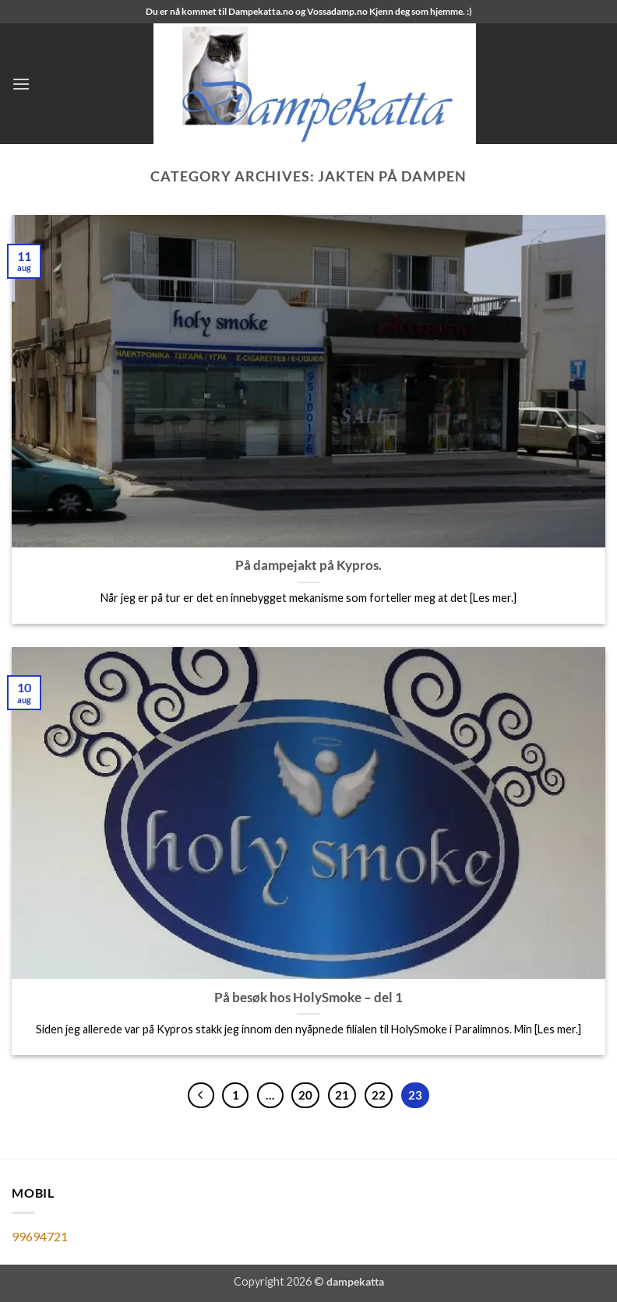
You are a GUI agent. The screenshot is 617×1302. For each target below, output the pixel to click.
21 (342, 1095)
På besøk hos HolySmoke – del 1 (308, 997)
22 (379, 1095)
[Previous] (201, 1095)
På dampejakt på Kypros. (308, 565)
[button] (21, 84)
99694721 (40, 1236)
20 (305, 1095)
